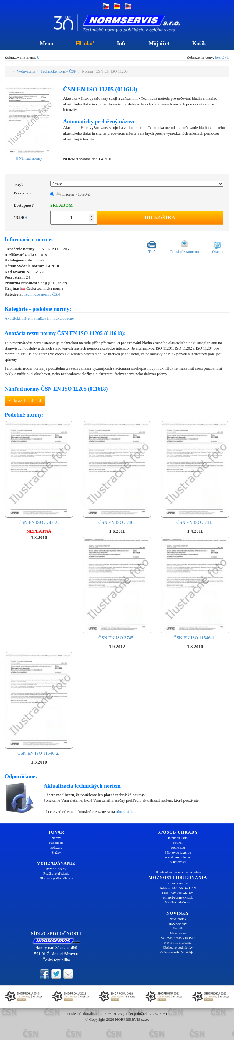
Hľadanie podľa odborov (56, 878)
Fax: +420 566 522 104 (177, 892)
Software (56, 847)
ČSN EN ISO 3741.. (195, 473)
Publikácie (56, 842)
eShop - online (177, 883)
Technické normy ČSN (59, 71)
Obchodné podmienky (178, 947)
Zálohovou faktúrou (178, 852)
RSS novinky (177, 923)
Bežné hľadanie (56, 869)
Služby (56, 852)
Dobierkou (178, 847)
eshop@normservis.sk (178, 897)
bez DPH (222, 57)
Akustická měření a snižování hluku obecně (39, 318)
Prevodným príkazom (177, 857)
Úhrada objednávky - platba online (177, 872)
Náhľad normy (29, 158)
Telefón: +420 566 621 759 (178, 888)
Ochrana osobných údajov (177, 952)
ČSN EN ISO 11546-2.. (39, 704)
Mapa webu (178, 933)
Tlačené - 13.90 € (73, 194)
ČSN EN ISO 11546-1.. (195, 588)
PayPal (178, 842)
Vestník (178, 928)
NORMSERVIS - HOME (178, 938)
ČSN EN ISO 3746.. (117, 473)
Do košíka (160, 217)
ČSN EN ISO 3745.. (117, 588)
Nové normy (177, 919)
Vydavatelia (26, 71)
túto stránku (125, 811)
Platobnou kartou (177, 837)
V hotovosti (178, 862)
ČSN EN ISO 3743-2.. (39, 473)
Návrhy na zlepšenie (178, 942)
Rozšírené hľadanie (56, 873)
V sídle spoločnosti (177, 902)
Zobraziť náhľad (25, 400)
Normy (56, 837)
